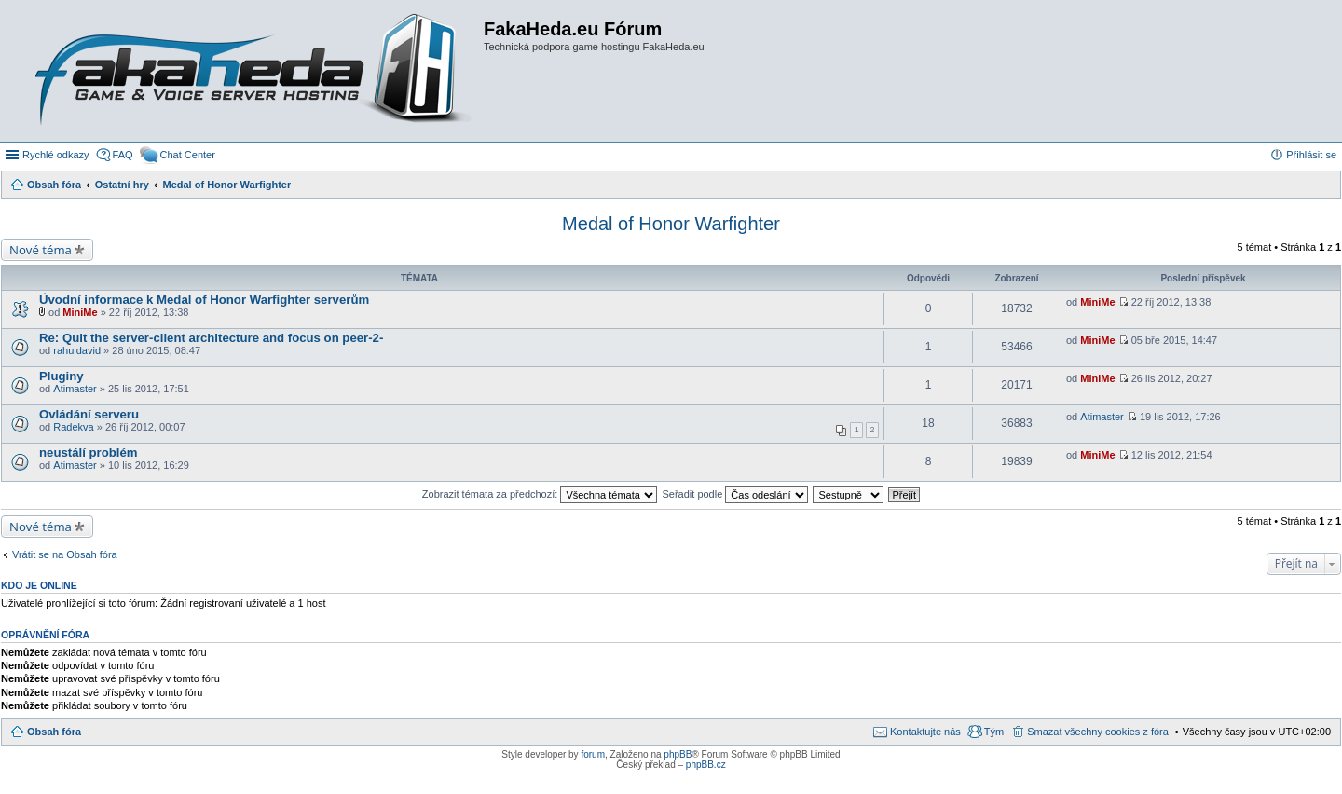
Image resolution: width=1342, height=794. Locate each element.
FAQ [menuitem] (123, 154)
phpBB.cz (706, 765)
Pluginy (61, 376)
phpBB (678, 754)
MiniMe (79, 312)
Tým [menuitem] (994, 731)
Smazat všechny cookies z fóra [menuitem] (1098, 731)
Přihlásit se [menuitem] (1311, 154)
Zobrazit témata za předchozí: (540, 494)
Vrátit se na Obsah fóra (64, 554)
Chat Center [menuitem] (187, 154)
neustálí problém (88, 452)
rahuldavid (77, 350)
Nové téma (40, 249)
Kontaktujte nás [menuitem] (925, 731)
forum (593, 754)
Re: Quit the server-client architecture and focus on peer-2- (211, 338)
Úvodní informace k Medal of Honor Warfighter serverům (204, 300)
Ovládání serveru (89, 414)
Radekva (73, 426)
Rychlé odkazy (55, 154)
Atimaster (74, 388)
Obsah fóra (54, 731)
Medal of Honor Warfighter (671, 223)
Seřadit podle (735, 494)
